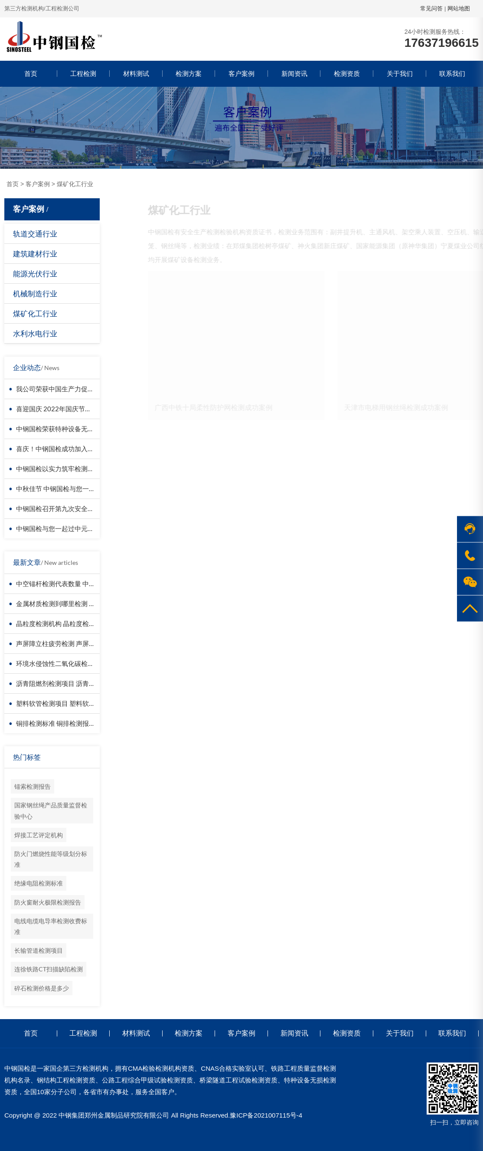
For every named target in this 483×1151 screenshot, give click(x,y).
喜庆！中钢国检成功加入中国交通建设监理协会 (84, 449)
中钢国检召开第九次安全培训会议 (65, 508)
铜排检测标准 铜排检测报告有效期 (65, 723)
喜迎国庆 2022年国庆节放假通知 (63, 409)
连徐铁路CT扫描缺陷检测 (48, 969)
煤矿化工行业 (75, 183)
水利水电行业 (35, 333)
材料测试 (136, 73)
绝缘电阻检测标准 (38, 883)
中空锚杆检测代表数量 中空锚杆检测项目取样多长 (88, 583)
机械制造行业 (35, 293)
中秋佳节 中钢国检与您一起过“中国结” (71, 488)
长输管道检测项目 (38, 950)
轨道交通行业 (35, 233)
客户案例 (241, 73)
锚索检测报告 (32, 786)
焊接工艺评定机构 (38, 835)
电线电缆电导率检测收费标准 (50, 926)
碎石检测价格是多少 (41, 988)
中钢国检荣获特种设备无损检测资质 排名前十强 (85, 429)
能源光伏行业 (35, 273)
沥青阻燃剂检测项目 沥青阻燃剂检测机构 (75, 683)
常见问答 (431, 8)
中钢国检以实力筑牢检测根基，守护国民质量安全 (87, 468)
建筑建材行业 (35, 253)
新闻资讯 (294, 73)
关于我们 (400, 73)
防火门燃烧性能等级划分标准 (50, 859)
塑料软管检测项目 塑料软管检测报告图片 (75, 703)
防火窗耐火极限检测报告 (47, 902)
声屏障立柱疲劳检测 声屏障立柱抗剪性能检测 (81, 643)
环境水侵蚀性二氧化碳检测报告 (61, 663)
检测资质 (347, 73)
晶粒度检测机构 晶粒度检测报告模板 (68, 623)
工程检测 (83, 73)
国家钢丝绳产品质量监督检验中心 (50, 810)
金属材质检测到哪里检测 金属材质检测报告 (78, 603)
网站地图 (458, 8)
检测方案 (189, 73)
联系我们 (452, 73)
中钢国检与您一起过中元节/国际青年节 (72, 528)
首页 (30, 73)
